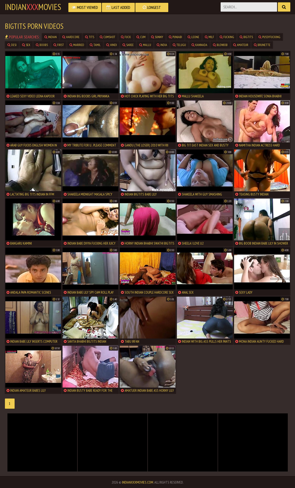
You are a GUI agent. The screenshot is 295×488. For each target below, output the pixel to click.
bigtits (246, 37)
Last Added (118, 7)
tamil (95, 45)
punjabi (175, 37)
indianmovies (33, 7)
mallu (145, 45)
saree (128, 45)
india (162, 45)
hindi (111, 45)
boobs (42, 45)
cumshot (107, 37)
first (58, 45)
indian (50, 37)
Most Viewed (85, 7)
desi (12, 45)
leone (193, 37)
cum (141, 37)
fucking (227, 37)
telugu (179, 45)
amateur (240, 45)
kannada (199, 45)
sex (26, 45)
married (77, 45)
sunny (157, 37)
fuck (126, 37)
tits (89, 37)
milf (209, 37)
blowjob (220, 45)
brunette (262, 45)
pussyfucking (269, 37)
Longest (152, 7)
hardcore (71, 37)
